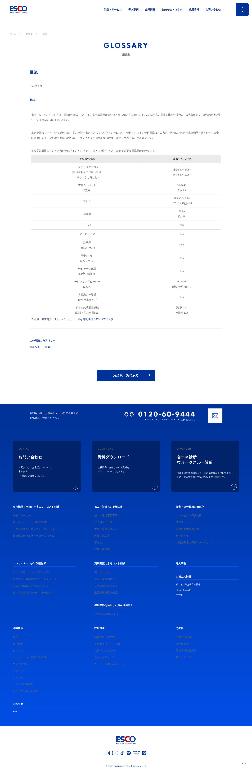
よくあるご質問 (184, 590)
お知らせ (18, 704)
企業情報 (150, 9)
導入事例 (133, 9)
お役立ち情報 (183, 577)
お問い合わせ (213, 9)
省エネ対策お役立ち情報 (188, 585)
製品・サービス (113, 9)
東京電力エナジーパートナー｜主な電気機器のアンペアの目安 (77, 319)
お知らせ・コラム (172, 9)
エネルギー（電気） (41, 347)
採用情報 (194, 9)
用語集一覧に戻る (126, 375)
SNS (15, 712)
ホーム (13, 34)
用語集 (29, 34)
